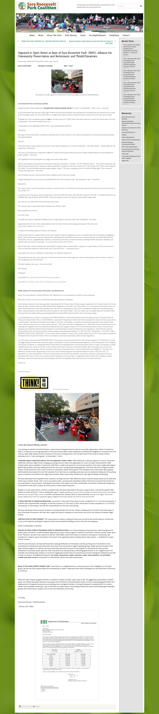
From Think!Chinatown (61, 390)
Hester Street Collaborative (131, 141)
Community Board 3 (128, 134)
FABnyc (124, 136)
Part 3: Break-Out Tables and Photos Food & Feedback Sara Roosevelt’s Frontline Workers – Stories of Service (131, 51)
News (38, 708)
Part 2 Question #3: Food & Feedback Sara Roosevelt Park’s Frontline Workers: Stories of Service (131, 100)
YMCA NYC (125, 162)
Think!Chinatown (24, 373)
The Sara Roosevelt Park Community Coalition (43, 279)
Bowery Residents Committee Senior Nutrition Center (131, 124)
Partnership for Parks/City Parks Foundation (130, 151)
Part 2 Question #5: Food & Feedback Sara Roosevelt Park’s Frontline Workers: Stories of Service (131, 76)
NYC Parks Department (129, 148)
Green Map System (128, 139)
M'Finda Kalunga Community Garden (128, 145)
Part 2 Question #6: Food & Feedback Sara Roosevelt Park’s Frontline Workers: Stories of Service (131, 64)
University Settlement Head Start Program (131, 158)
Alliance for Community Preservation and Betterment (44, 292)
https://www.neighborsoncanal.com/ (31, 227)
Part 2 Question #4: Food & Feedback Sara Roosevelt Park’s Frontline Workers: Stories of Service (131, 88)
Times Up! (125, 155)
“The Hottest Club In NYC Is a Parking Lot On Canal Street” (46, 283)
